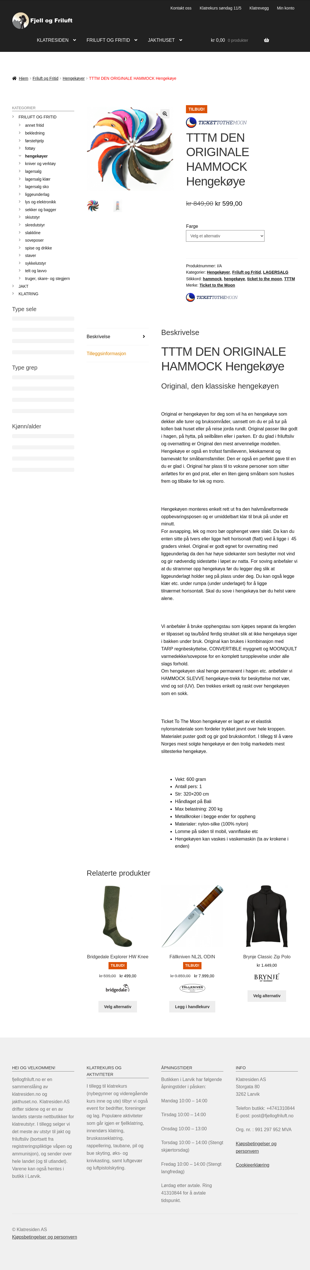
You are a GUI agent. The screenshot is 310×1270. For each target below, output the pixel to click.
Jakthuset (161, 40)
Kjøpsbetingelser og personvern (44, 1237)
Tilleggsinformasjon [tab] (106, 353)
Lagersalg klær (37, 179)
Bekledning (35, 133)
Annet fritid (34, 125)
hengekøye (234, 279)
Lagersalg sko (37, 186)
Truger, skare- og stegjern (47, 278)
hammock (212, 279)
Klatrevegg (259, 8)
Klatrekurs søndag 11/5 (220, 8)
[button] (165, 113)
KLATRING (29, 294)
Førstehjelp (34, 141)
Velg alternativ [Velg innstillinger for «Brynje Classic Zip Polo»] (267, 995)
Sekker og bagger (40, 209)
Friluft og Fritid (45, 78)
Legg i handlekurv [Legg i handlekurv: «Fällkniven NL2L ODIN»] (192, 1006)
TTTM (289, 279)
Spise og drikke (38, 248)
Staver (30, 255)
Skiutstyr (32, 217)
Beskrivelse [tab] (98, 336)
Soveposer (34, 240)
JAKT (23, 286)
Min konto (285, 8)
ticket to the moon (264, 279)
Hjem (23, 78)
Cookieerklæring (252, 1165)
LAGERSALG (275, 272)
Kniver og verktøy (40, 163)
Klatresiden (53, 40)
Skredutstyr (35, 225)
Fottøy (30, 148)
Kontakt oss (180, 8)
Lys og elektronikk (40, 202)
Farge (192, 226)
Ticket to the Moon (217, 285)
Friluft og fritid (108, 40)
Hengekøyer (74, 78)
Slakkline (33, 232)
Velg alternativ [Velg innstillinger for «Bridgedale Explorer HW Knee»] (117, 1006)
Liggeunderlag (37, 194)
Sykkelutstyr (35, 263)
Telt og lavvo (36, 270)
